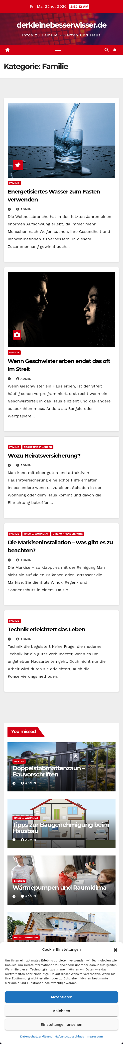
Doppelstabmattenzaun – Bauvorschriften (48, 771)
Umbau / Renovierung (68, 533)
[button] (115, 949)
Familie (14, 183)
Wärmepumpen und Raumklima (59, 887)
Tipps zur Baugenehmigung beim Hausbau (60, 828)
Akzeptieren (62, 997)
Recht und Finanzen (38, 447)
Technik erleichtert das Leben (46, 629)
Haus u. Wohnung (36, 533)
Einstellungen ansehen (61, 1024)
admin (24, 209)
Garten (19, 761)
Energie (19, 880)
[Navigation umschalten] (57, 50)
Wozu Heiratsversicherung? (44, 455)
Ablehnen (61, 1011)
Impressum (95, 1036)
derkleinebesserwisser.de (62, 25)
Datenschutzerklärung (36, 1036)
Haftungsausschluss (69, 1036)
